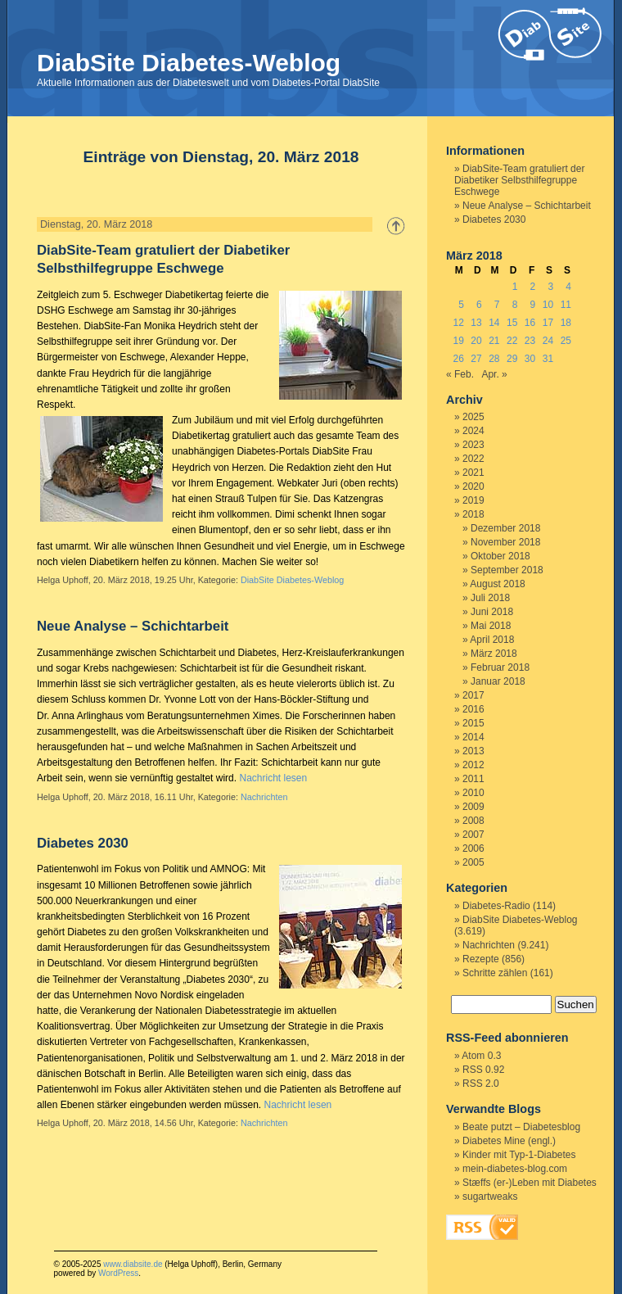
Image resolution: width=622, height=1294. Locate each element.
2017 (473, 695)
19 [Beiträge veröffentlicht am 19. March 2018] (458, 340)
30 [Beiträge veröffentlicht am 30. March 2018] (530, 358)
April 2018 (492, 639)
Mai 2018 (491, 625)
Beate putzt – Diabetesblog (521, 1127)
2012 (473, 765)
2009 (473, 806)
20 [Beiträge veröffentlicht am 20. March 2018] (476, 340)
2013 (473, 751)
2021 (473, 472)
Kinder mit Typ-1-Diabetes (519, 1155)
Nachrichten (264, 797)
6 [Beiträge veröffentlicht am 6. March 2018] (479, 304)
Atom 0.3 (481, 1055)
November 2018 (505, 542)
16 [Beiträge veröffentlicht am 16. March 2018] (530, 322)
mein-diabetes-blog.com (514, 1168)
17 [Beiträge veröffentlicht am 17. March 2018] (548, 322)
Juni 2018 (492, 612)
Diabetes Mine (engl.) (509, 1141)
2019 (473, 500)
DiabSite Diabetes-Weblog (188, 62)
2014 (473, 737)
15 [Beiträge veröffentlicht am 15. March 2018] (512, 322)
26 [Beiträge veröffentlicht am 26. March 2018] (458, 358)
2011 (473, 779)
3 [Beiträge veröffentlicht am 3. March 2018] (550, 286)
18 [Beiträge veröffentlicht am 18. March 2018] (566, 322)
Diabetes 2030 (82, 843)
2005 (473, 862)
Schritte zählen (494, 973)
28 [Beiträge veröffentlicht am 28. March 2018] (494, 358)
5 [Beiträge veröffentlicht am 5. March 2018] (461, 304)
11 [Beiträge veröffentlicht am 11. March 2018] (566, 304)
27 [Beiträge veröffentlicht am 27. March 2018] (476, 358)
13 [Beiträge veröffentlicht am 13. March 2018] (476, 322)
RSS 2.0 (480, 1083)
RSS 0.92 (483, 1069)
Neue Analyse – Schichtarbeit (132, 626)
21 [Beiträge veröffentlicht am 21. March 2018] (494, 340)
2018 (473, 514)
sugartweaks (489, 1196)
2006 (473, 848)
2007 (473, 834)
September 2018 (507, 570)
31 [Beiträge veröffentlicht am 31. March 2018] (548, 358)
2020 (473, 486)
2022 (473, 458)
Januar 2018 (498, 681)
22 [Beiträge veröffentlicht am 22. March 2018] (512, 340)
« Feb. (460, 374)
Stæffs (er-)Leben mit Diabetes (529, 1182)
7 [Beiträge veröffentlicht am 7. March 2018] (497, 304)
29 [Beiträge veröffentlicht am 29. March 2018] (512, 358)
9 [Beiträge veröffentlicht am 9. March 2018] (533, 304)
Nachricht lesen (273, 778)
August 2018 (497, 584)
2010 (473, 793)
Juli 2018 (490, 598)
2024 (473, 431)
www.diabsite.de (132, 1264)
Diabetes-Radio (496, 906)
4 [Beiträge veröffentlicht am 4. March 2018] (568, 286)
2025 (473, 417)
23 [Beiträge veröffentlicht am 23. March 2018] (530, 340)
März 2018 (494, 653)
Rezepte (480, 959)
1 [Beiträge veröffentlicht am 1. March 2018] (515, 286)
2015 (473, 723)
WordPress (118, 1273)
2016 (473, 709)
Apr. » (494, 374)
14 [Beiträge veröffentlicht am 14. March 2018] (494, 322)
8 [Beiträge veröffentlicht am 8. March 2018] (515, 304)
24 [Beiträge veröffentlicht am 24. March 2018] (548, 340)
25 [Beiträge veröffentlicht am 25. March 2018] (566, 340)
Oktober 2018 (500, 556)
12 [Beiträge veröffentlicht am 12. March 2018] (458, 322)
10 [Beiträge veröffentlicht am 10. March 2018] (548, 304)
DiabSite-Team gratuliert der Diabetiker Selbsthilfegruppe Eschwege (519, 180)
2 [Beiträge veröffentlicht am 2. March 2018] (533, 286)
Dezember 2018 (505, 528)
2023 (473, 444)
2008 (473, 820)
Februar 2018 (500, 667)
